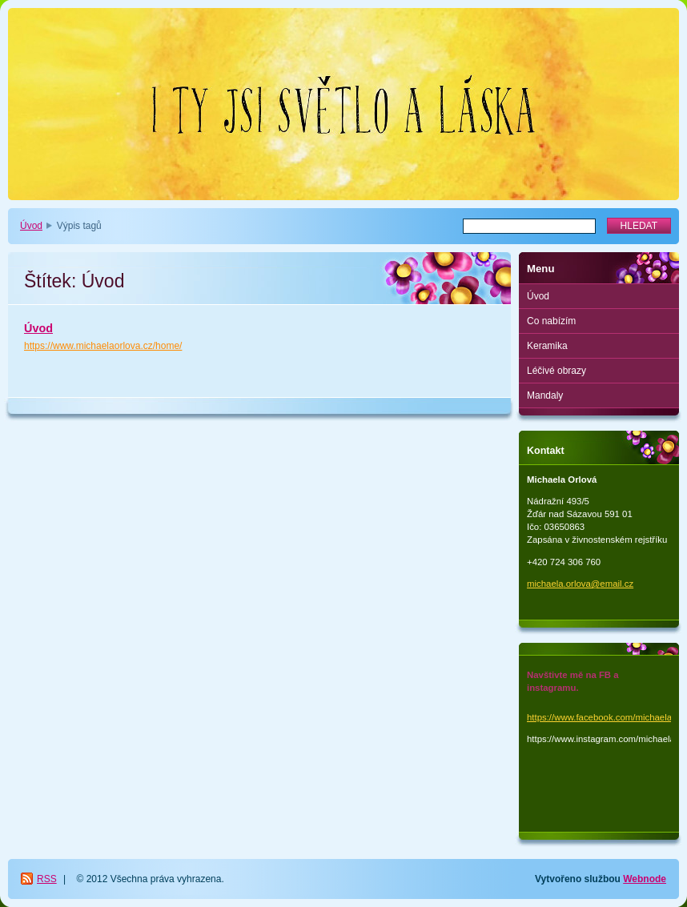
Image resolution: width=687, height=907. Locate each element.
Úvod (31, 225)
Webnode (644, 879)
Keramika (547, 345)
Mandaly (545, 395)
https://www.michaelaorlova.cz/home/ (103, 345)
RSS (47, 879)
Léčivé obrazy (556, 370)
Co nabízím (551, 321)
